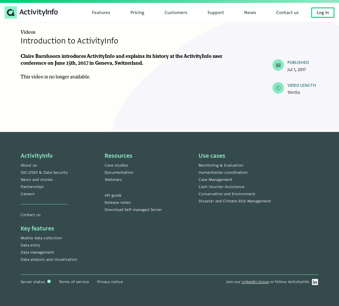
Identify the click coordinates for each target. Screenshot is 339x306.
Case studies (116, 165)
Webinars (113, 179)
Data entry (30, 245)
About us (29, 165)
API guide (113, 195)
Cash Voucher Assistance (221, 186)
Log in (323, 12)
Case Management (215, 179)
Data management (37, 252)
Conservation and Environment (227, 194)
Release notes (118, 202)
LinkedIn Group (255, 282)
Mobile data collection (41, 238)
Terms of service (74, 282)
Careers (28, 194)
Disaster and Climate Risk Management (235, 201)
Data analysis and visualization (49, 259)
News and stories (37, 179)
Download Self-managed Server (133, 209)
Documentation (119, 172)
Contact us (31, 215)
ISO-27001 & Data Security (44, 172)
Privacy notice (110, 282)
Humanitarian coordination (223, 172)
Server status (36, 282)
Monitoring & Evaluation (221, 165)
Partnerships (32, 186)
